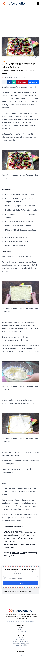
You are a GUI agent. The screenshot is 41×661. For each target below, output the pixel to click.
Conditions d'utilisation (20, 641)
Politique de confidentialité (20, 643)
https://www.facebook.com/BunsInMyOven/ (19, 591)
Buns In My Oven (18, 553)
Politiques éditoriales (20, 645)
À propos (20, 637)
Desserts (20, 629)
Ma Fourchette (9, 76)
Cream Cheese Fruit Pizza (13, 526)
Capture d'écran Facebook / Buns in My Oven (25, 57)
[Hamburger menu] (38, 3)
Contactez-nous (20, 647)
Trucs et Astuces (20, 631)
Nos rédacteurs (20, 639)
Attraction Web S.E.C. (17, 621)
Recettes (20, 627)
